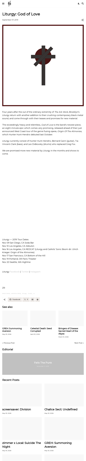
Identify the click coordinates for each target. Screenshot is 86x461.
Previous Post (9, 343)
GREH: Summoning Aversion (12, 329)
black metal (6, 293)
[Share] (82, 20)
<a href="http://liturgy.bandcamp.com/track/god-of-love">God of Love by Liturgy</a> (43, 224)
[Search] (83, 3)
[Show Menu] (3, 3)
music (30, 293)
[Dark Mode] (79, 3)
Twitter (25, 272)
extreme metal (16, 293)
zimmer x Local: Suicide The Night (21, 444)
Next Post (78, 343)
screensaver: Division (16, 409)
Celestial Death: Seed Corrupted (41, 329)
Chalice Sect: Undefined (60, 409)
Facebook (15, 272)
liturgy (24, 293)
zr (34, 293)
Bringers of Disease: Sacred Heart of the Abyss (68, 331)
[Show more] (37, 299)
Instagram (35, 272)
